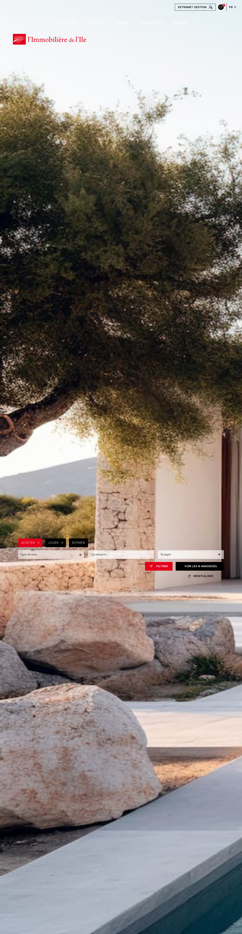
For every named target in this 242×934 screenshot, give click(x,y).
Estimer (78, 542)
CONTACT (181, 22)
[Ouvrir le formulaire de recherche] (158, 566)
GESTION (96, 22)
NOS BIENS (67, 22)
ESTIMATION (150, 22)
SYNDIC (122, 22)
